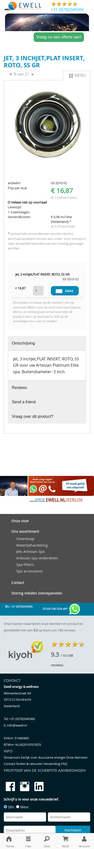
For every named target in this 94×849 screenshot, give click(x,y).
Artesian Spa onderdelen (37, 558)
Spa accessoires (29, 571)
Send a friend (24, 402)
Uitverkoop (25, 538)
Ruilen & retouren (29, 764)
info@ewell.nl (17, 725)
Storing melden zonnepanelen (36, 593)
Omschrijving (23, 343)
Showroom (12, 757)
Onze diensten (76, 757)
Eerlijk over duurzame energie (43, 757)
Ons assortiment (25, 531)
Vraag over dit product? (32, 416)
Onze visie (20, 520)
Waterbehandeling (32, 545)
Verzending (52, 764)
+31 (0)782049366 (67, 9)
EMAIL (65, 291)
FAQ (64, 764)
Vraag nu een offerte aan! (58, 37)
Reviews (19, 387)
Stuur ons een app (62, 609)
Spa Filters (25, 564)
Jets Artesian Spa (30, 551)
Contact (17, 582)
